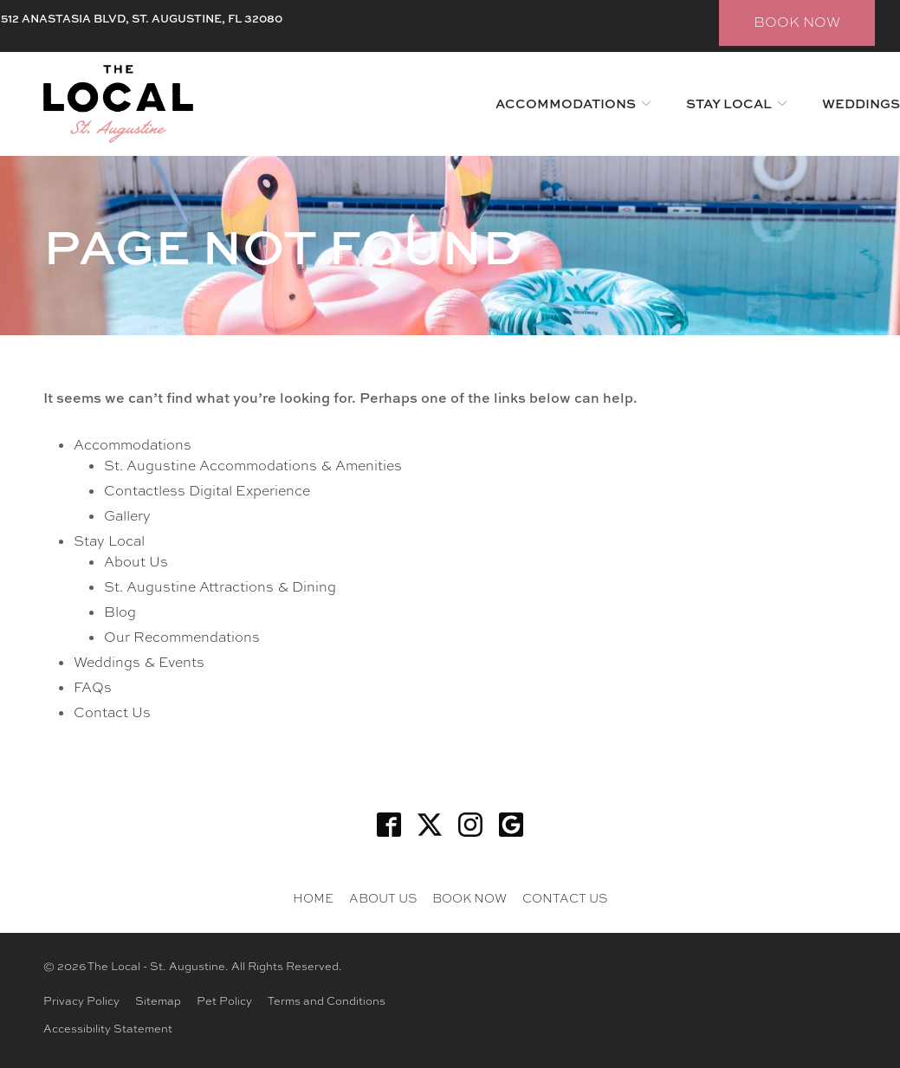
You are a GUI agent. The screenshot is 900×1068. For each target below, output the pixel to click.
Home (313, 898)
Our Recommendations (182, 637)
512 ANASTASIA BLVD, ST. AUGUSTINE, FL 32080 (141, 18)
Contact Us (112, 712)
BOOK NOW (797, 22)
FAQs (93, 687)
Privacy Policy (81, 1001)
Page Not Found (283, 245)
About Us (136, 562)
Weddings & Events (139, 662)
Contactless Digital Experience (207, 491)
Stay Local (729, 103)
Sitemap (158, 1001)
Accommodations (565, 103)
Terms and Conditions (326, 1001)
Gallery (127, 516)
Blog (120, 612)
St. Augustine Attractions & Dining (220, 587)
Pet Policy (224, 1001)
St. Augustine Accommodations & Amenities (253, 465)
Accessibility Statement (107, 1028)
